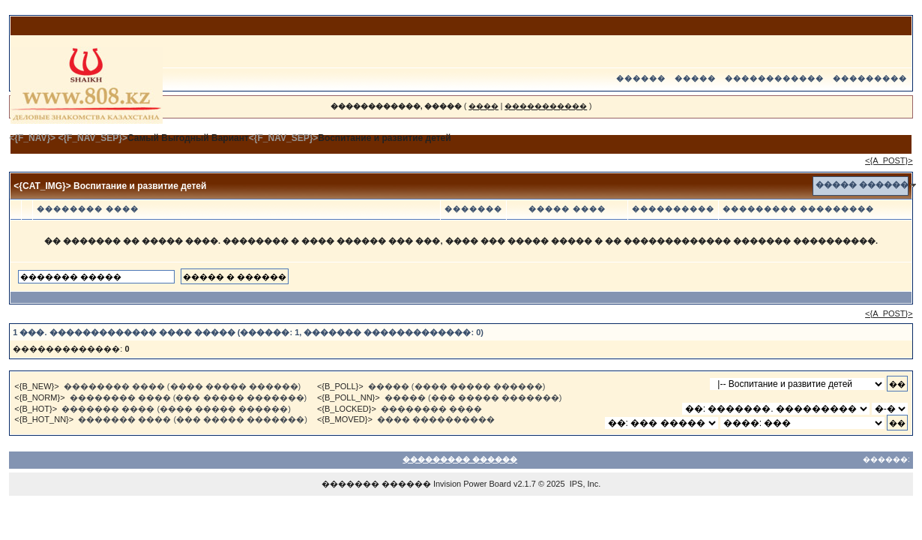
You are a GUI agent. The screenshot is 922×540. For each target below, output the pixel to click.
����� (695, 78)
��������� (870, 78)
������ (641, 78)
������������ (774, 78)
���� (483, 106)
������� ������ (376, 483)
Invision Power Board (472, 483)
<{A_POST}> (889, 160)
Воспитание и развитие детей (384, 138)
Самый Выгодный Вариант (188, 138)
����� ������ (862, 184)
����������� (545, 106)
